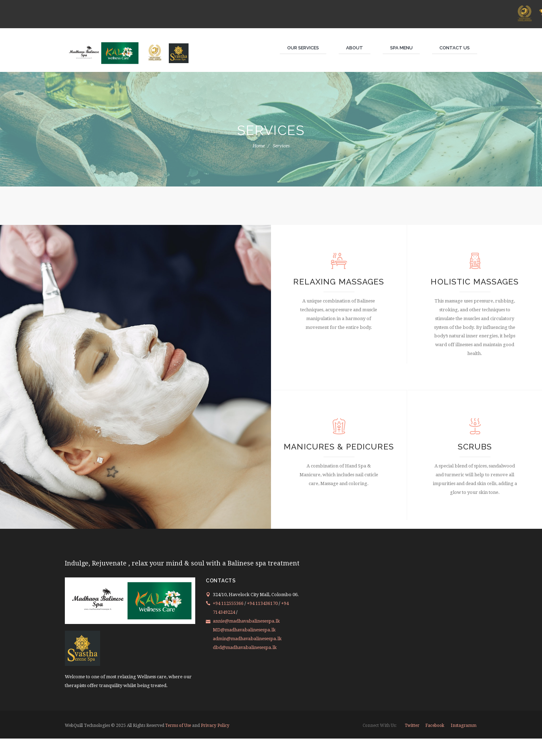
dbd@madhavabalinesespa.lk (245, 656)
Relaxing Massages (339, 283)
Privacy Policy (215, 733)
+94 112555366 (229, 611)
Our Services (303, 47)
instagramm (463, 733)
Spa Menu (401, 47)
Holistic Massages (475, 283)
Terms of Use (178, 733)
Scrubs (474, 451)
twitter (412, 733)
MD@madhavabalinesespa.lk (244, 638)
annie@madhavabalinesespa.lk (246, 629)
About (354, 47)
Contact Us (454, 47)
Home (258, 145)
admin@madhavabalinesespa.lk (247, 647)
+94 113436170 (262, 611)
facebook (434, 733)
